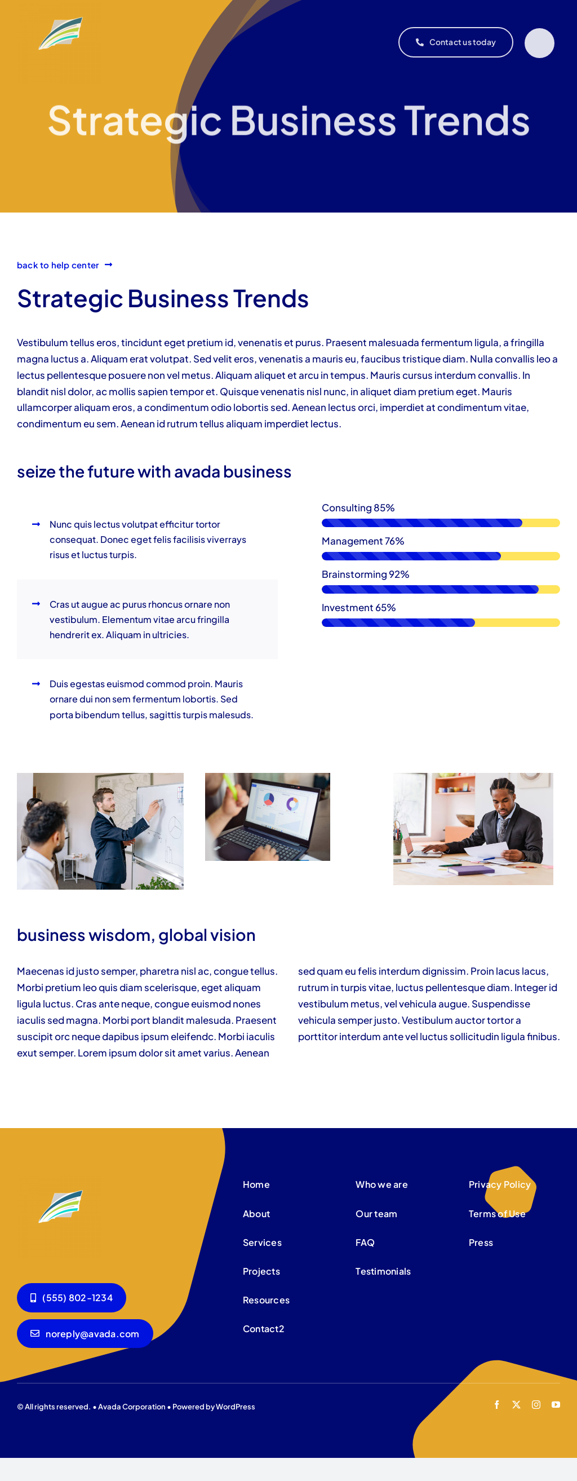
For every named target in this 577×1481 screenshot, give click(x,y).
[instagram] (536, 1404)
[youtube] (556, 1404)
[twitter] (516, 1404)
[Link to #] (539, 43)
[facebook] (496, 1404)
